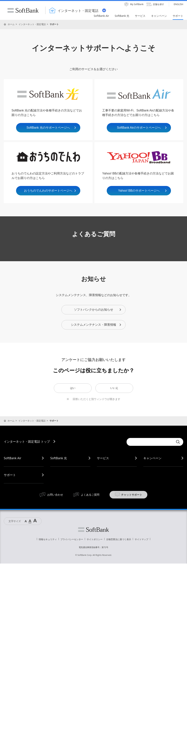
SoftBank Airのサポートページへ (142, 127)
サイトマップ (141, 539)
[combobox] (150, 442)
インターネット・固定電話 (32, 24)
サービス (103, 458)
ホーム (11, 24)
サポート (10, 475)
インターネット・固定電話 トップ (27, 441)
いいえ (114, 387)
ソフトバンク (93, 529)
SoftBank (23, 10)
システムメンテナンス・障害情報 (96, 324)
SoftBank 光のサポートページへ (51, 127)
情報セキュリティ (48, 539)
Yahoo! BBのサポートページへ (142, 190)
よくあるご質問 (90, 494)
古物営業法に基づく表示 (118, 539)
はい (72, 387)
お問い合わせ (55, 494)
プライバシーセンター (71, 539)
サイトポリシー (95, 539)
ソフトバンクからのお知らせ (98, 309)
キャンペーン (152, 458)
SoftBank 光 (58, 458)
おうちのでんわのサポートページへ (50, 190)
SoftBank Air (12, 458)
